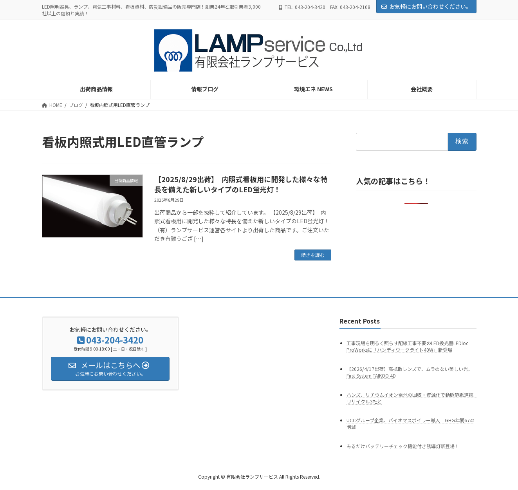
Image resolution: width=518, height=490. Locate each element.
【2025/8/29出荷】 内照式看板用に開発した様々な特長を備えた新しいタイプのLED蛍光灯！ (240, 184)
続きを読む (313, 254)
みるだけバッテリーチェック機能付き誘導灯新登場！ (403, 446)
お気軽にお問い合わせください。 (426, 6)
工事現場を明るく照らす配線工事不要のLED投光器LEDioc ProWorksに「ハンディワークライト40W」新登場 (407, 346)
